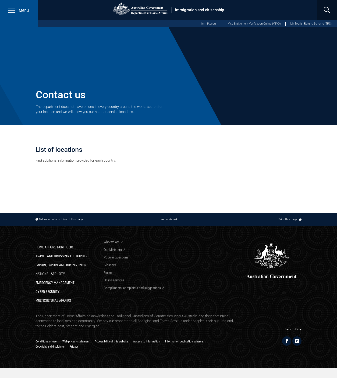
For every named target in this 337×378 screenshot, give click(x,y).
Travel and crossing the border (61, 256)
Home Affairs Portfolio (54, 247)
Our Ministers (113, 250)
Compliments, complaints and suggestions (132, 288)
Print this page (290, 219)
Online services (114, 280)
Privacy (74, 346)
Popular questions (116, 257)
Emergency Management (54, 283)
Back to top (293, 329)
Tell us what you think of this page (61, 219)
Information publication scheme (184, 341)
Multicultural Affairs (53, 300)
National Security (50, 274)
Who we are (112, 242)
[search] (327, 10)
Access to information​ (146, 341)
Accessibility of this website (111, 341)
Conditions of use (46, 341)
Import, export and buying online (61, 265)
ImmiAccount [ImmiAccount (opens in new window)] (209, 23)
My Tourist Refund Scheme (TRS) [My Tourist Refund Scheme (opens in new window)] (311, 23)
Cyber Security (47, 292)
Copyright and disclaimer (50, 346)
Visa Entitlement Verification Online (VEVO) (254, 23)
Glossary (110, 265)
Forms (108, 273)
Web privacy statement (75, 341)
